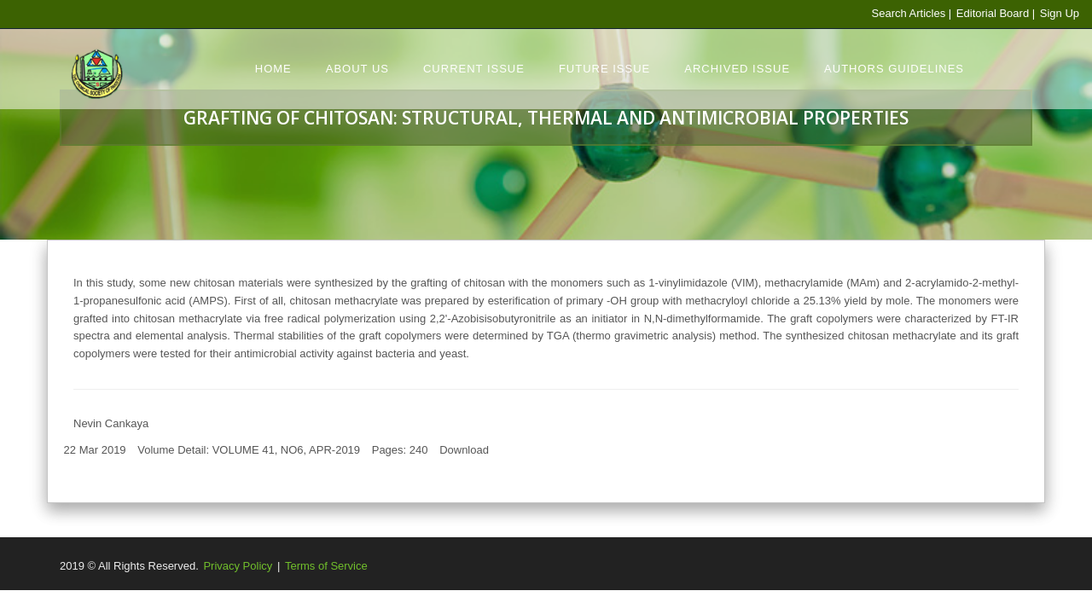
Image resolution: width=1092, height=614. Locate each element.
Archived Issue (737, 68)
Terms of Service (326, 565)
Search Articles (908, 13)
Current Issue (474, 68)
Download (464, 449)
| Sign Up (1055, 13)
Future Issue (604, 68)
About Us (357, 68)
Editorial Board (992, 13)
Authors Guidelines (894, 68)
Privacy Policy (237, 565)
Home (273, 68)
